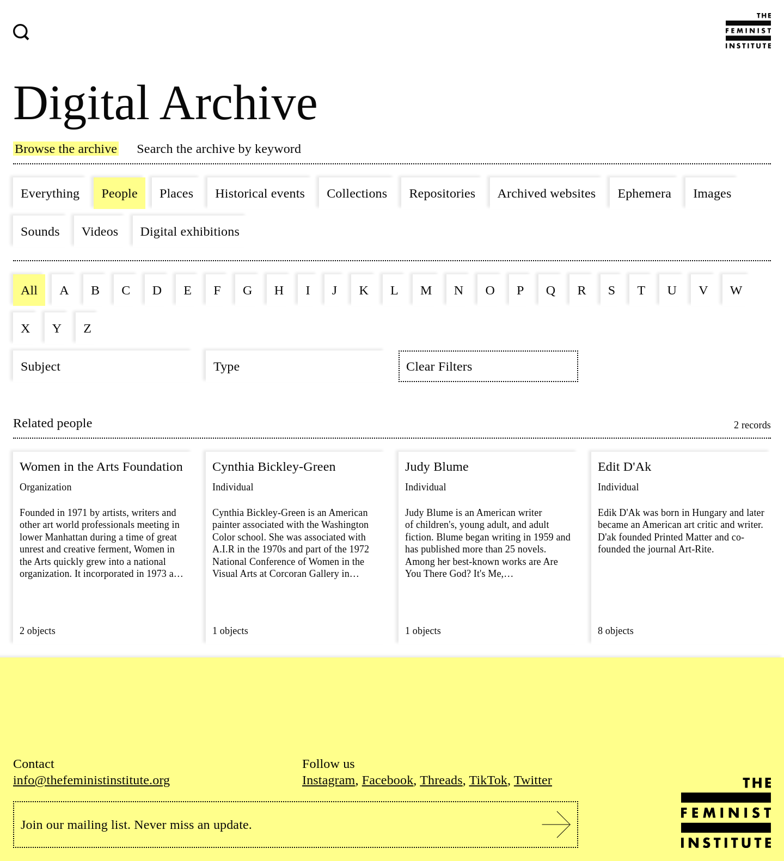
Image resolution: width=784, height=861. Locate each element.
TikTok (488, 780)
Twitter (533, 780)
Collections (357, 193)
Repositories (442, 193)
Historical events (260, 193)
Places (176, 193)
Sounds (40, 231)
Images (712, 193)
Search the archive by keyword (219, 149)
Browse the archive (66, 149)
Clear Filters (439, 366)
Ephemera (644, 193)
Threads (441, 780)
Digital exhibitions (190, 231)
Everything (50, 193)
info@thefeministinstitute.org (91, 780)
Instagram (328, 780)
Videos (100, 231)
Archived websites (547, 193)
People (119, 193)
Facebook (388, 780)
